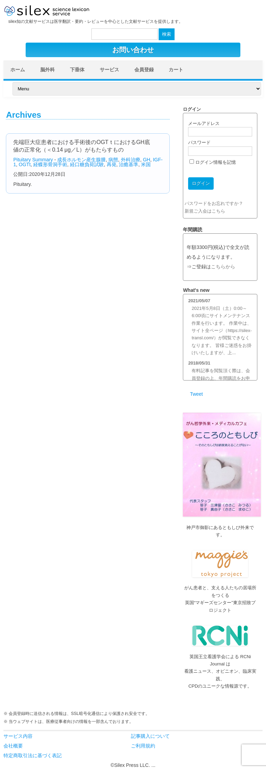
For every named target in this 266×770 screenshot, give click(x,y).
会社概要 (13, 746)
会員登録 (144, 69)
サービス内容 (18, 736)
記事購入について (150, 736)
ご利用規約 (143, 746)
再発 (111, 164)
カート (176, 69)
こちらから (223, 266)
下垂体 (77, 69)
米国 (146, 164)
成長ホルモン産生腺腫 (81, 159)
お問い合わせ (133, 50)
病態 (113, 159)
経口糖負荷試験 (87, 164)
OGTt (24, 164)
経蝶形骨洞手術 (50, 164)
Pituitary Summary (33, 159)
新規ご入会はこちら (205, 211)
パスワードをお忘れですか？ (214, 203)
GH (146, 159)
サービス (109, 69)
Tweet (196, 394)
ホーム (17, 69)
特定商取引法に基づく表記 (32, 755)
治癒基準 (128, 164)
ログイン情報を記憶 (212, 162)
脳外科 (47, 69)
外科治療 (130, 159)
